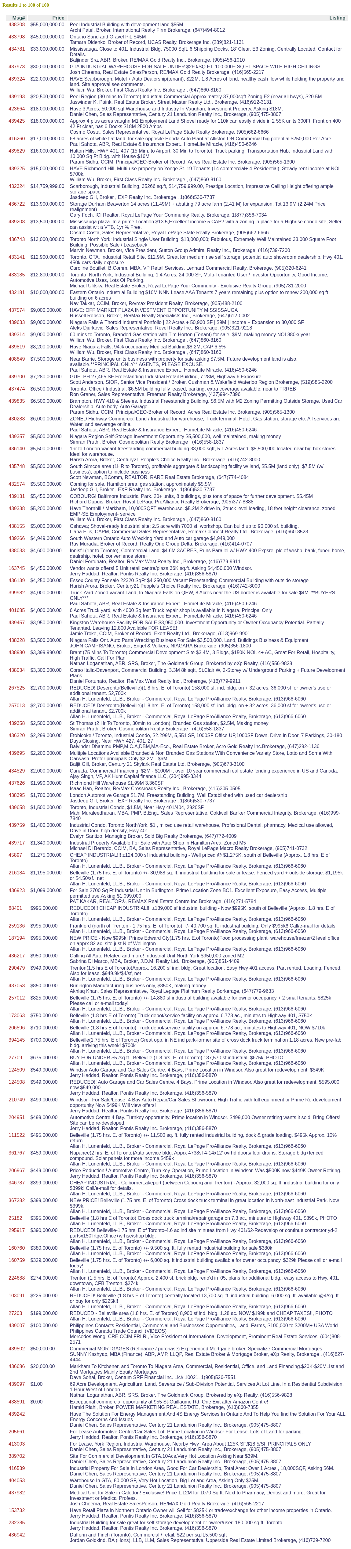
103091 (17, 1295)
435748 (17, 466)
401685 (17, 610)
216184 (17, 872)
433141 (17, 257)
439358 (17, 723)
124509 (17, 1069)
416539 (17, 1468)
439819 (17, 346)
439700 (17, 376)
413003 (17, 1443)
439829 (17, 150)
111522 (17, 1135)
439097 (17, 1384)
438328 (17, 640)
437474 (17, 388)
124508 (17, 1082)
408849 (17, 359)
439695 (17, 753)
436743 (17, 239)
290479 (17, 968)
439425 (17, 121)
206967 (17, 1170)
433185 (17, 274)
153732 (17, 1510)
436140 (17, 448)
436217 (17, 955)
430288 (17, 418)
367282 (17, 1200)
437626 (17, 783)
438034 (17, 670)
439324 (17, 78)
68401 (15, 908)
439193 (17, 96)
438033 (17, 550)
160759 (17, 1260)
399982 (17, 592)
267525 (17, 687)
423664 (17, 108)
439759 (17, 825)
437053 (17, 985)
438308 (17, 24)
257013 (17, 705)
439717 (17, 842)
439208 (17, 221)
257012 (17, 997)
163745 (17, 568)
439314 (17, 334)
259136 (17, 925)
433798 (17, 36)
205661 (17, 1431)
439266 (17, 538)
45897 (15, 855)
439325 (17, 168)
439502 (17, 1348)
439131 (17, 496)
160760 (17, 1248)
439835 (17, 401)
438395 (17, 795)
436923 (17, 890)
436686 (17, 1366)
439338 (17, 508)
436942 (17, 1534)
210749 (17, 1099)
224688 (17, 1278)
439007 (17, 1325)
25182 (15, 1218)
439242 (17, 1414)
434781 (17, 49)
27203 (15, 1313)
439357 (17, 436)
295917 (17, 1230)
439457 (17, 622)
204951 (17, 1117)
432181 (17, 292)
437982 (17, 1492)
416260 (17, 138)
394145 (17, 1040)
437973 (17, 66)
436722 (17, 204)
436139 (17, 580)
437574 (17, 310)
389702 (17, 1456)
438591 (17, 1401)
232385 (17, 1522)
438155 (17, 526)
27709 (15, 1057)
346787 (17, 1182)
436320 (17, 735)
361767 (17, 1152)
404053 (17, 1480)
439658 (17, 807)
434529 (17, 770)
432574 (17, 484)
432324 (17, 186)
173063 (17, 1015)
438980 (17, 652)
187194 (17, 938)
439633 (17, 322)
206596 (17, 1027)
